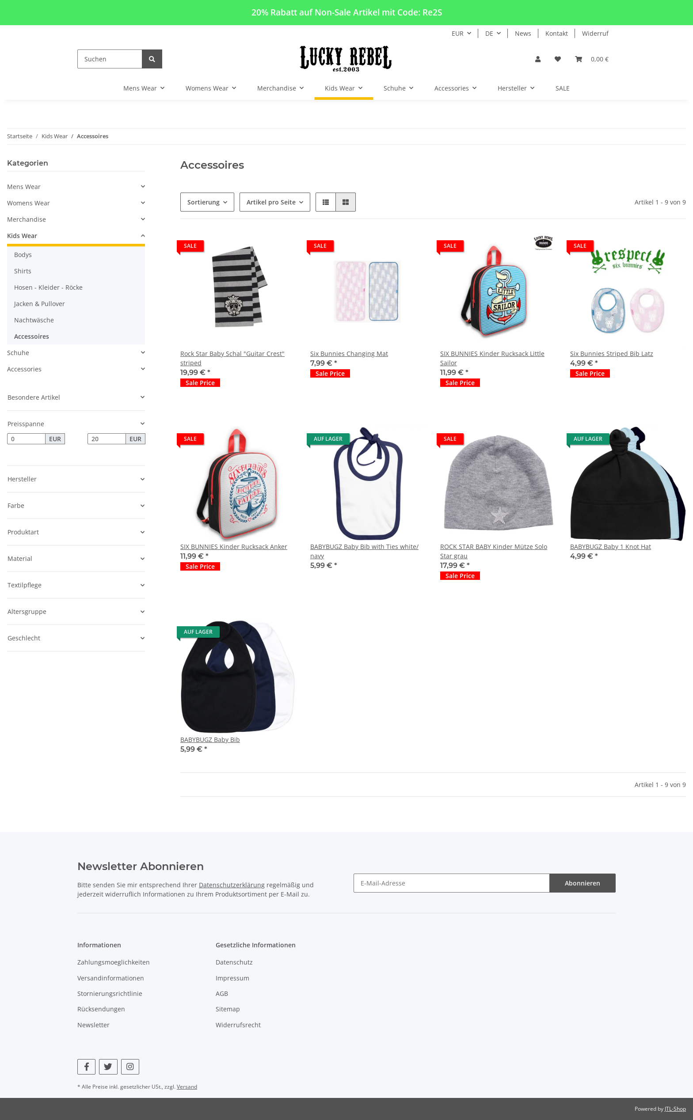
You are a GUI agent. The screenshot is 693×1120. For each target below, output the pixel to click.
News (523, 33)
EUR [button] (458, 33)
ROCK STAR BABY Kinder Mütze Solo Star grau (493, 551)
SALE (563, 88)
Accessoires (31, 336)
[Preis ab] (26, 439)
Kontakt (556, 33)
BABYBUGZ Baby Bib (210, 739)
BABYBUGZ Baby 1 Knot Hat (610, 546)
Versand (187, 1086)
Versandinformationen (110, 978)
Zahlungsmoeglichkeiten (113, 962)
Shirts (22, 271)
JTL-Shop (675, 1108)
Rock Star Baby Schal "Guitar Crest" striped (232, 358)
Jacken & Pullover (39, 303)
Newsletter (93, 1025)
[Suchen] (109, 58)
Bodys (23, 254)
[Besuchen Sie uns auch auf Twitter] (108, 1067)
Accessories (24, 369)
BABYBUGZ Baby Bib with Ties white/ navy (364, 551)
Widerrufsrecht (238, 1025)
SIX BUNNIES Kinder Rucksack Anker (233, 546)
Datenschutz (234, 962)
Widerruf (595, 33)
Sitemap (228, 1009)
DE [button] (489, 33)
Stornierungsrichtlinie (109, 993)
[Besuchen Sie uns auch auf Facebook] (86, 1067)
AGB (222, 993)
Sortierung (203, 202)
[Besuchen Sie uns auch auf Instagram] (130, 1067)
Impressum (232, 978)
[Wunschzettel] (558, 59)
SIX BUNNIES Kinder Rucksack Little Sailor (492, 358)
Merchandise (26, 219)
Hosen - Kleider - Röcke (48, 287)
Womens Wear (28, 203)
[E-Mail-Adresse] (452, 883)
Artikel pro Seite (271, 202)
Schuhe (18, 352)
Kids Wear (22, 235)
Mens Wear (24, 186)
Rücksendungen (101, 1009)
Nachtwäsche (34, 320)
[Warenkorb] (592, 59)
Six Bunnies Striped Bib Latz (611, 353)
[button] (538, 59)
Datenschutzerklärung (232, 885)
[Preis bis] (107, 439)
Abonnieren (582, 883)
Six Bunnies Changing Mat (349, 353)
